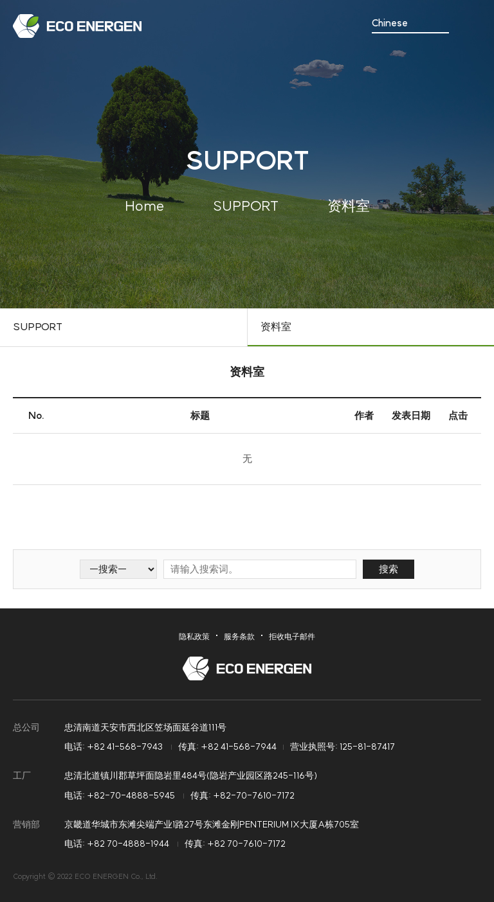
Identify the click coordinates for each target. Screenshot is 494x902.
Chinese (390, 23)
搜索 (388, 569)
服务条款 (239, 636)
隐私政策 (194, 636)
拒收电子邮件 (292, 636)
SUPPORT (37, 326)
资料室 (276, 326)
